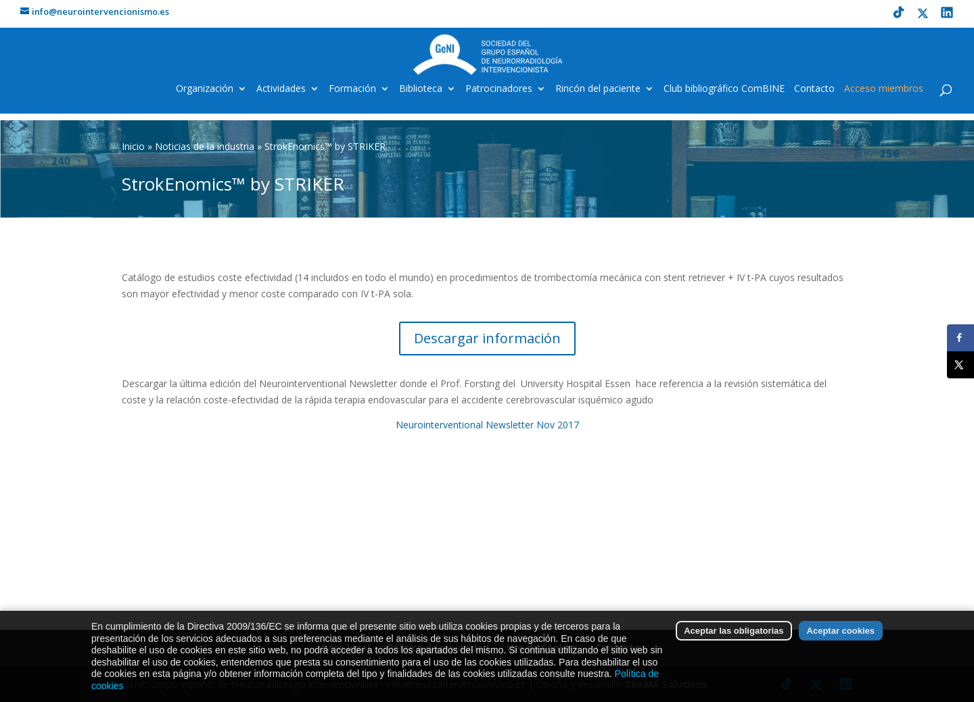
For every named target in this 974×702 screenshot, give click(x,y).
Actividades (281, 89)
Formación (352, 89)
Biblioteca (420, 89)
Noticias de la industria (204, 146)
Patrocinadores (498, 89)
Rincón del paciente (598, 89)
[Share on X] (960, 364)
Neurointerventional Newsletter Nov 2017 (487, 424)
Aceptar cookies (841, 637)
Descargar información (487, 338)
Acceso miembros (883, 89)
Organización (204, 89)
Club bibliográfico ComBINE (724, 89)
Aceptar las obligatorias (733, 637)
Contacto (814, 89)
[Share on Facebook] (960, 337)
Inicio (133, 146)
